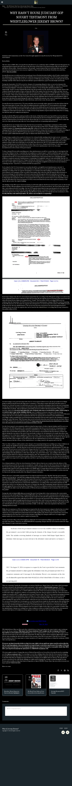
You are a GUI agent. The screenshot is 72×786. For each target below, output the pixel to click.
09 (6, 678)
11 (29, 678)
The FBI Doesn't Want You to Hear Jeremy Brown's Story (20, 6)
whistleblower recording (46, 307)
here (13, 638)
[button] (2, 2)
